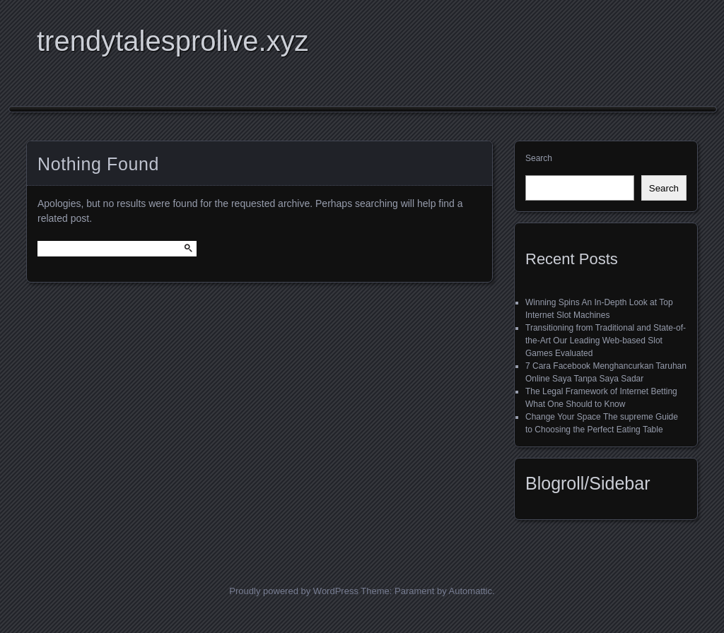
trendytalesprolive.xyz (173, 41)
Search (538, 158)
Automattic (470, 591)
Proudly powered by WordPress (293, 591)
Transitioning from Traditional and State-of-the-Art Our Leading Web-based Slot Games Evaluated (605, 340)
